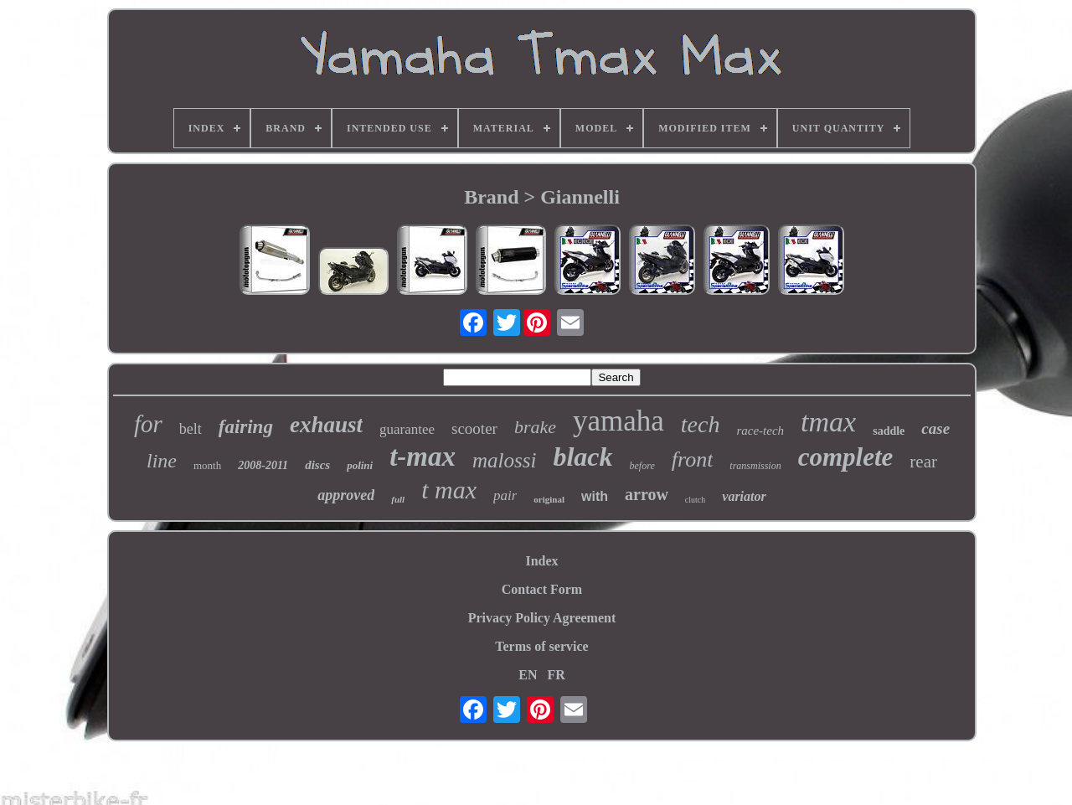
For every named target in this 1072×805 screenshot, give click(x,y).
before (642, 466)
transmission (755, 466)
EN (527, 675)
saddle (888, 431)
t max (449, 489)
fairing (246, 426)
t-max (422, 456)
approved (345, 495)
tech (700, 424)
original (548, 499)
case (935, 428)
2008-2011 (263, 465)
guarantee (407, 429)
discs (317, 465)
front (693, 459)
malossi (504, 460)
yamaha (618, 421)
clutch (695, 499)
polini (360, 465)
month (207, 465)
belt (190, 429)
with (594, 496)
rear (923, 462)
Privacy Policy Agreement (542, 618)
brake (535, 426)
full (398, 499)
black (582, 456)
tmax (828, 421)
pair (505, 495)
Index (541, 561)
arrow (646, 494)
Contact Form (542, 589)
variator (743, 496)
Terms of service (541, 646)
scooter (474, 428)
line (162, 461)
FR (555, 675)
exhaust (326, 424)
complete (846, 457)
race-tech (760, 430)
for (148, 423)
